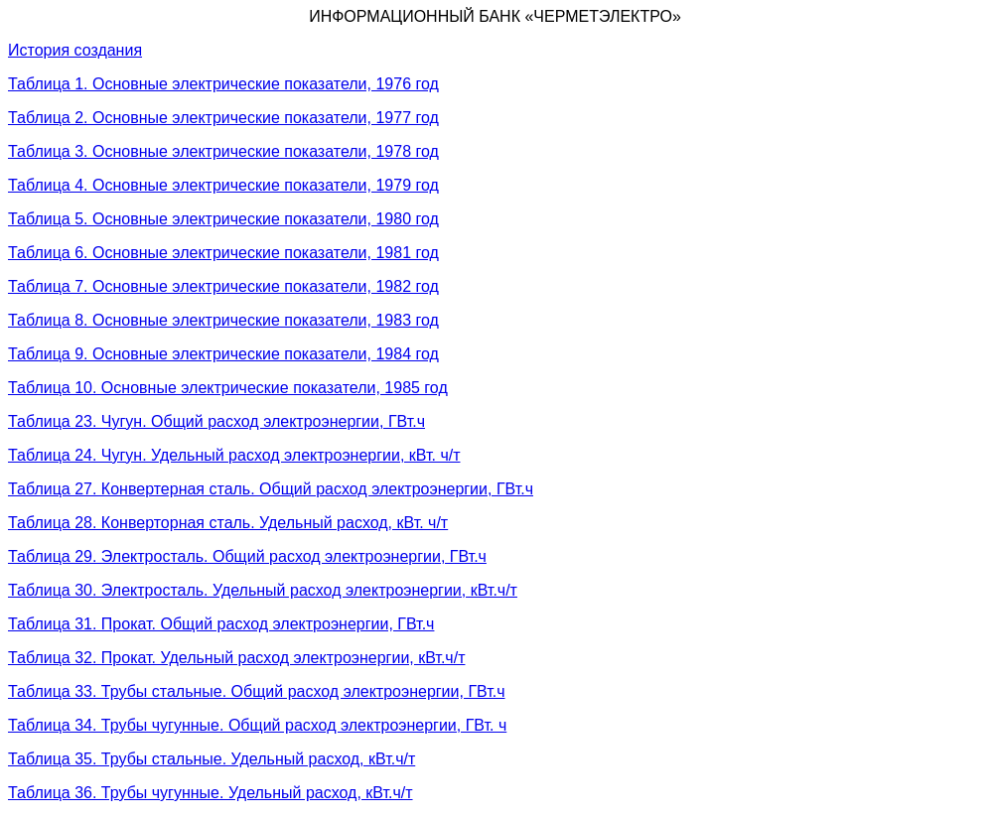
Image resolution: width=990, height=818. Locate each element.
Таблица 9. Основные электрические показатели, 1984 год (223, 353)
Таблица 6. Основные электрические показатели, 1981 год (223, 252)
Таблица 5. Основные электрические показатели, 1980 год (223, 218)
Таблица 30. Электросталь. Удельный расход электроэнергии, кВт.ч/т (262, 590)
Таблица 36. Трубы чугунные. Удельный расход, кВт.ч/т (210, 792)
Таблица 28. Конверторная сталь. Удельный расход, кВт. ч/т (228, 522)
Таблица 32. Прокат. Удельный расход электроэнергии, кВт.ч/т (236, 657)
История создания (75, 50)
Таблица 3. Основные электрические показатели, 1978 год (223, 151)
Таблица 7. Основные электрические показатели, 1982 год (223, 286)
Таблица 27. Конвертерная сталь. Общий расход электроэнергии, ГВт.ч (270, 488)
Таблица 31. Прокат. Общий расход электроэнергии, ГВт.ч (221, 623)
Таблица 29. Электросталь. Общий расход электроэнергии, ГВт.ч (247, 556)
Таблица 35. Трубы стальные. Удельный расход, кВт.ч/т (211, 758)
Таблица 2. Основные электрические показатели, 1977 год (223, 117)
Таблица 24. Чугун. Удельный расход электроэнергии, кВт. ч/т (234, 455)
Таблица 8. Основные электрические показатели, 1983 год (223, 320)
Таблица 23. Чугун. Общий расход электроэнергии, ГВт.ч (216, 421)
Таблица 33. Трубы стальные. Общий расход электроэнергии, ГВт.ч (256, 691)
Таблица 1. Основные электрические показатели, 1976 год (223, 83)
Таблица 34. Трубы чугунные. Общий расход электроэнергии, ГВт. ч (257, 725)
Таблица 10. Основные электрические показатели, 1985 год (228, 387)
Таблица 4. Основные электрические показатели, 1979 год (223, 185)
